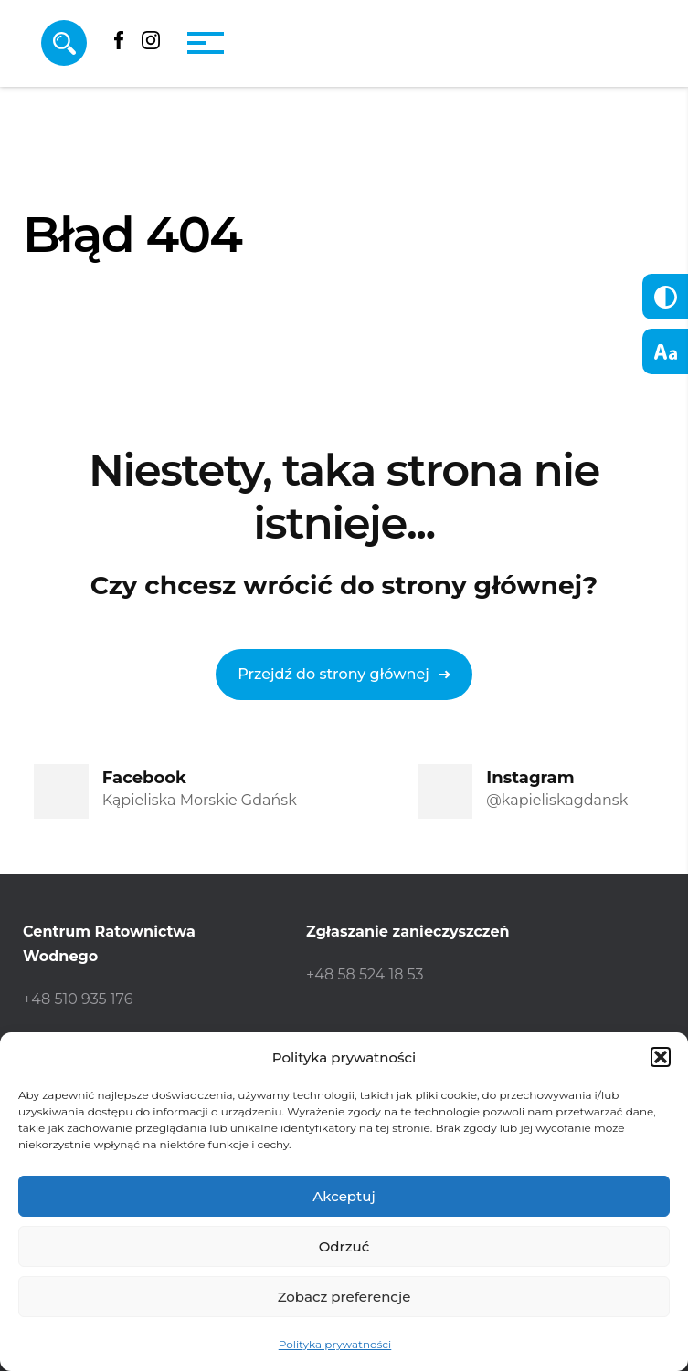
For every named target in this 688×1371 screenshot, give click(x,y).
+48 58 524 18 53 (365, 974)
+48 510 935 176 (77, 999)
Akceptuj (343, 1196)
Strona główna (87, 336)
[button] (660, 1057)
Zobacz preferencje (344, 1296)
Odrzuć (344, 1246)
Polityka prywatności (335, 1344)
